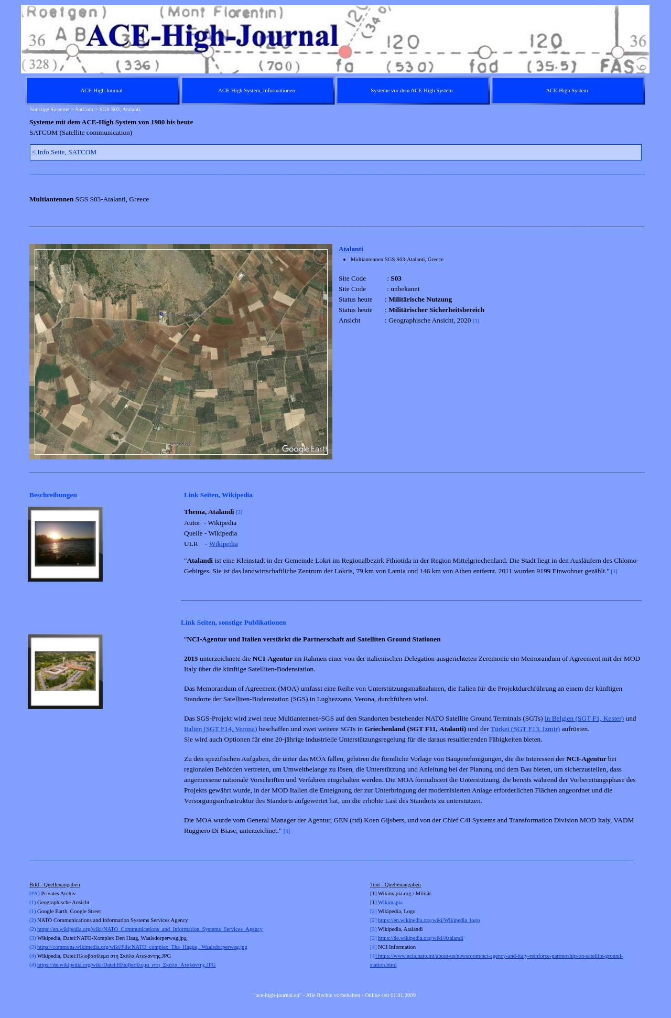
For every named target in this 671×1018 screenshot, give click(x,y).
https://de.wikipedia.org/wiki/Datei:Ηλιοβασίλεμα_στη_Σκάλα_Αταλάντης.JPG (126, 965)
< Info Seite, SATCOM (64, 152)
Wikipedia (223, 544)
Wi (381, 902)
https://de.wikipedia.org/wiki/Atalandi (420, 938)
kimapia (394, 902)
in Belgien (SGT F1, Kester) (584, 718)
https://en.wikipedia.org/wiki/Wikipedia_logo (429, 920)
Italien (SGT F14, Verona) (220, 729)
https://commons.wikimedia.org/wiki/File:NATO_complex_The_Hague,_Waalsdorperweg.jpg (142, 947)
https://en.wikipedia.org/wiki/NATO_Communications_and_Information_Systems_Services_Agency (150, 929)
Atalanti (351, 249)
